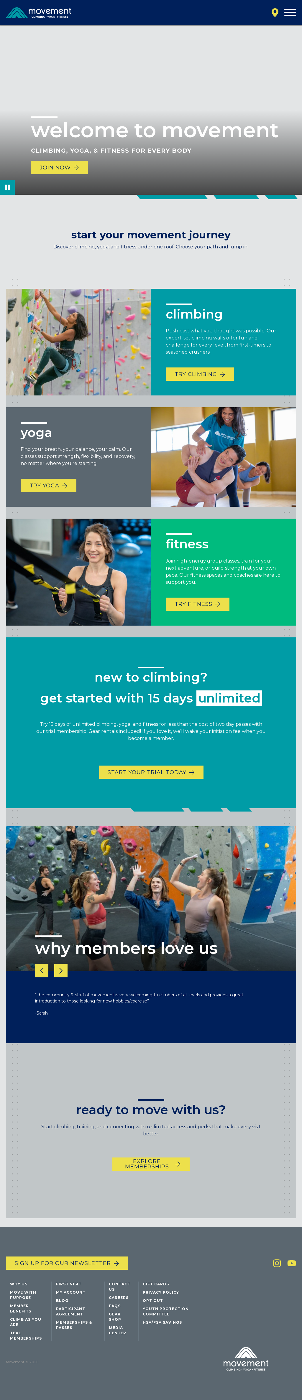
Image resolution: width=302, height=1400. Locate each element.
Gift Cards (156, 1284)
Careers (119, 1297)
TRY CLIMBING (196, 385)
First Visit (68, 1284)
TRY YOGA (44, 496)
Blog (62, 1300)
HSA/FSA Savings (162, 1322)
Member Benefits (20, 1308)
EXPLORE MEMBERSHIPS (147, 1175)
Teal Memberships (26, 1335)
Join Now (55, 167)
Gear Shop (115, 1317)
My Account (71, 1292)
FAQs (115, 1306)
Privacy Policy (161, 1292)
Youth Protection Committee (166, 1311)
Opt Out (153, 1300)
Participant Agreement (70, 1311)
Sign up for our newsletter (63, 1263)
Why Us (18, 1284)
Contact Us (119, 1287)
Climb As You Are (25, 1322)
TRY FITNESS (193, 615)
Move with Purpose (23, 1295)
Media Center (117, 1330)
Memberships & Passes (74, 1325)
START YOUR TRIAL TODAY (147, 783)
